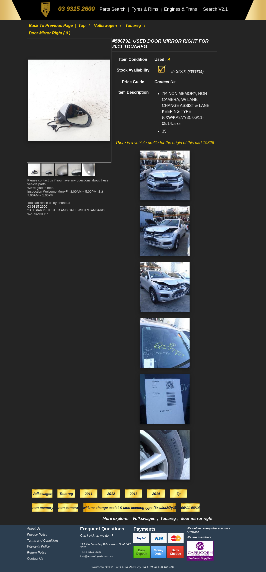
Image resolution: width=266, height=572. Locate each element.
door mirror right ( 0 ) (49, 33)
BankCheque (175, 552)
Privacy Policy (37, 534)
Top (82, 25)
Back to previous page (51, 25)
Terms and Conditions (42, 540)
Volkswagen (106, 25)
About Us (33, 528)
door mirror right (197, 518)
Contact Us (35, 558)
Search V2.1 (215, 9)
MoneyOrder (158, 552)
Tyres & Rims (146, 9)
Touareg (133, 25)
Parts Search (113, 9)
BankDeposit (141, 552)
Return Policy (36, 552)
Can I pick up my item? (96, 535)
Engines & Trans (181, 9)
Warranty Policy (38, 546)
